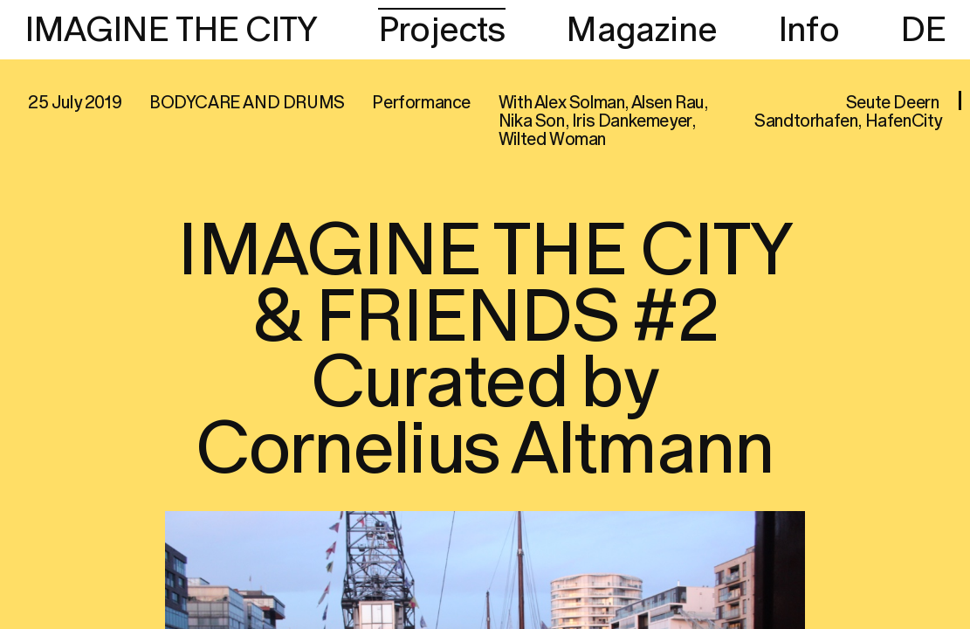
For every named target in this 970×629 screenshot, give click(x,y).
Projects (442, 30)
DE (923, 30)
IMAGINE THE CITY (170, 30)
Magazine (641, 30)
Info (808, 30)
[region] (485, 314)
